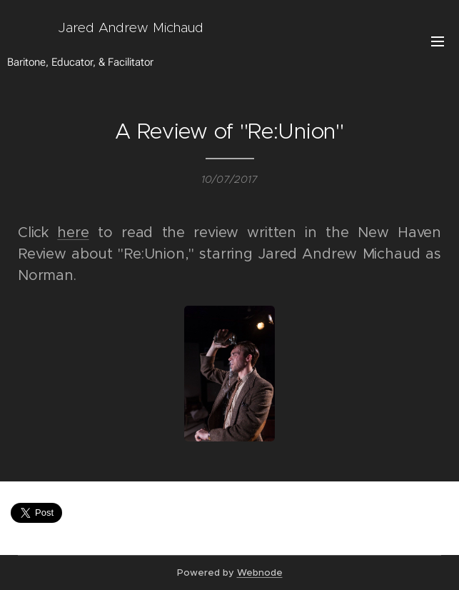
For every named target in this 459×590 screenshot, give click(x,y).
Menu (437, 41)
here (73, 232)
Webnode (260, 572)
